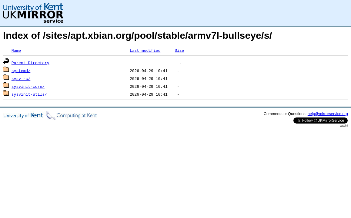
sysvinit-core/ (28, 86)
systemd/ (21, 70)
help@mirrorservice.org (328, 113)
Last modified (145, 50)
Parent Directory (30, 62)
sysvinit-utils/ (29, 94)
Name (16, 50)
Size (179, 50)
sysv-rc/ (21, 78)
